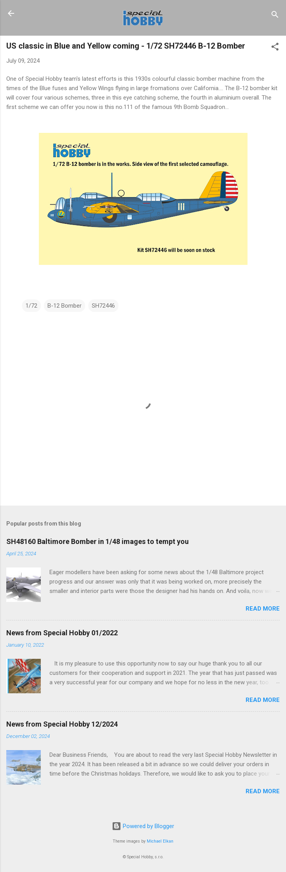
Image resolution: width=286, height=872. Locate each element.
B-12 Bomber (64, 305)
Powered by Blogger (143, 826)
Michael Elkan (160, 841)
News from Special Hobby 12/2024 (62, 724)
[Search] (275, 16)
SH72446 (103, 305)
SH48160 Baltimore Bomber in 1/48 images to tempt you (97, 541)
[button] (275, 48)
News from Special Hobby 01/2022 (62, 633)
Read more (263, 608)
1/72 (31, 305)
